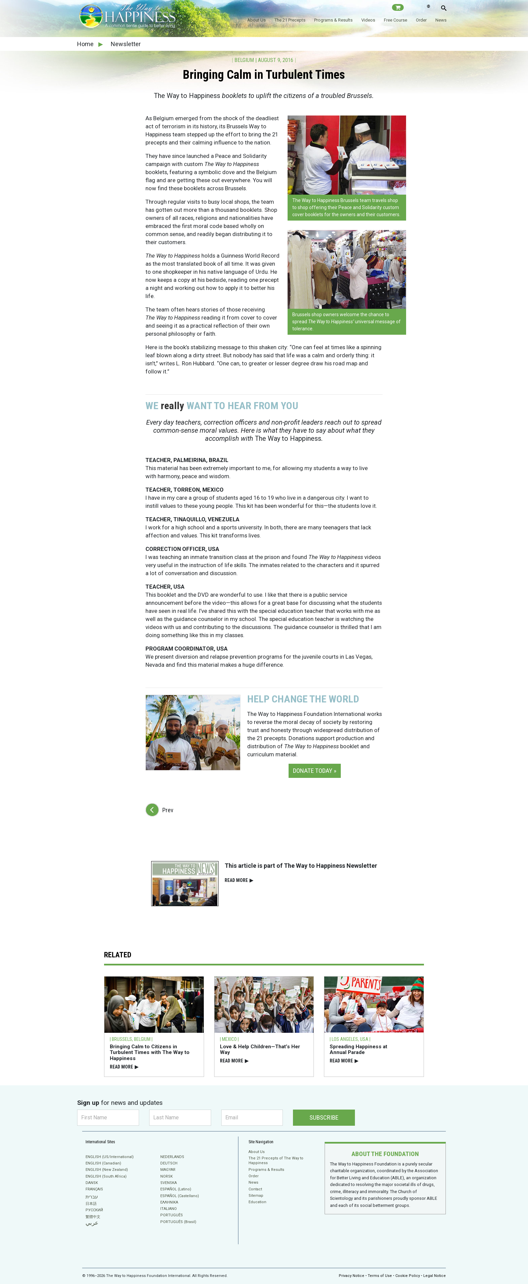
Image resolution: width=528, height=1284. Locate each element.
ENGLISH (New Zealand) (107, 1169)
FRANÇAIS (94, 1189)
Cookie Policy (407, 1276)
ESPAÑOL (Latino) (175, 1189)
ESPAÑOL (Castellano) (179, 1196)
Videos (368, 20)
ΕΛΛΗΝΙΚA (169, 1202)
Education (257, 1202)
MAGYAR (167, 1169)
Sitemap (256, 1195)
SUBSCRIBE (323, 1117)
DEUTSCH (168, 1163)
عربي (92, 1223)
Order (421, 20)
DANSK (92, 1183)
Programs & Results (333, 20)
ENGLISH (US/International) (110, 1157)
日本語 (91, 1203)
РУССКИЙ (94, 1210)
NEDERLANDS (172, 1157)
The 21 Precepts (289, 20)
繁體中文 (93, 1217)
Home (86, 43)
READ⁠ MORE (239, 880)
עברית (92, 1196)
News (441, 20)
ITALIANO (168, 1209)
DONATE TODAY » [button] (314, 771)
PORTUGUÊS (171, 1215)
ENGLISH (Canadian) (103, 1163)
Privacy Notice (351, 1276)
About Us (256, 20)
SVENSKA (168, 1183)
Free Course (395, 20)
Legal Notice (434, 1276)
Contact (255, 1189)
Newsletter (126, 43)
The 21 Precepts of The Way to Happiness (276, 1160)
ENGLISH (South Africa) (106, 1176)
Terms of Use (380, 1276)
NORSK (166, 1176)
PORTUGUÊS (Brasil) (178, 1222)
